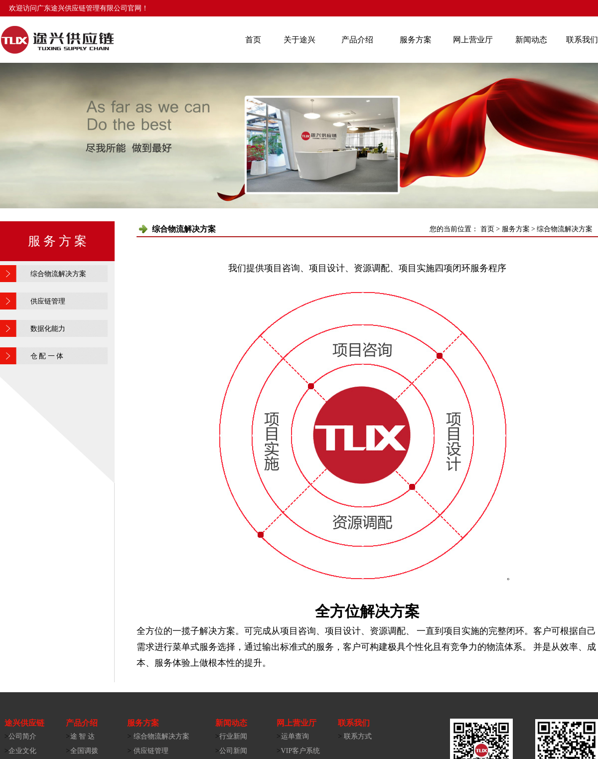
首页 (253, 39)
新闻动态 (531, 39)
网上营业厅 (473, 39)
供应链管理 (47, 301)
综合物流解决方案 (58, 274)
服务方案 (416, 39)
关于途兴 (299, 39)
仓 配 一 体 (47, 356)
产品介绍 (357, 39)
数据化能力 (47, 328)
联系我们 (582, 39)
